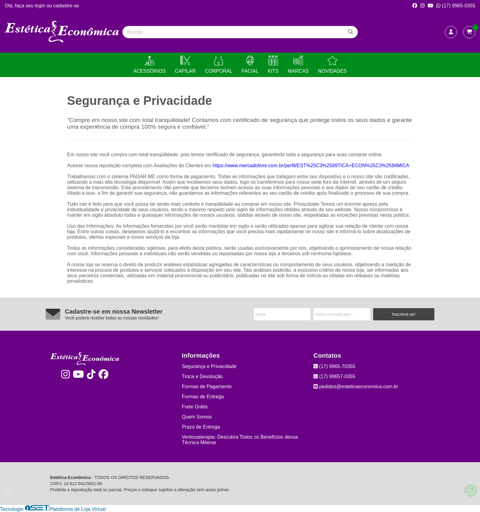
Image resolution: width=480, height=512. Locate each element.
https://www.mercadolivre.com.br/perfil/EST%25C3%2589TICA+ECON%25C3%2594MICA (311, 165)
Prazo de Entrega (201, 426)
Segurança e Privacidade (209, 366)
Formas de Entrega (203, 396)
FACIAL (250, 65)
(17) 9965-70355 (334, 366)
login (41, 5)
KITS (273, 65)
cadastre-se (66, 5)
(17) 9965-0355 (455, 5)
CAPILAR (185, 65)
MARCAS (298, 65)
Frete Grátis (195, 406)
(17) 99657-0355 (334, 376)
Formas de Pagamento (207, 386)
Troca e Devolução (202, 376)
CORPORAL (219, 65)
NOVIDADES (332, 65)
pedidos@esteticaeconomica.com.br (355, 386)
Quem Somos (197, 416)
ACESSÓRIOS (149, 65)
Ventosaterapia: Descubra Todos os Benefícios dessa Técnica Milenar (240, 439)
